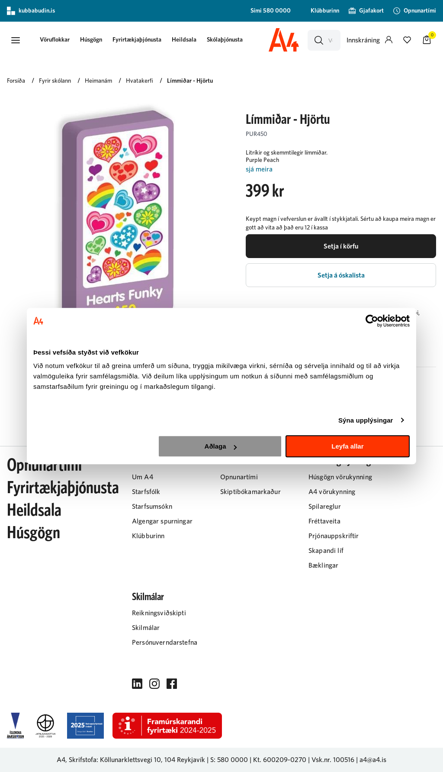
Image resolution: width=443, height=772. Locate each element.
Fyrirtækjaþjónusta (136, 40)
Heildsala (184, 40)
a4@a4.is (373, 759)
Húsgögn (91, 40)
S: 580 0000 (229, 759)
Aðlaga (221, 446)
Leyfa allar (347, 446)
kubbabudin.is (31, 10)
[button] (15, 40)
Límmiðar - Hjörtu (190, 81)
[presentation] (54, 40)
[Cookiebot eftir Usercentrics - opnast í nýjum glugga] (372, 320)
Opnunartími (44, 465)
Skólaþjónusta (225, 40)
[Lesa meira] (341, 169)
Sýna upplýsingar (365, 420)
